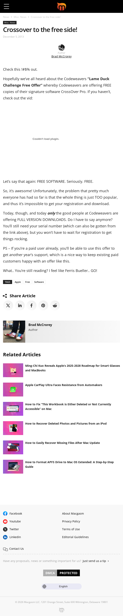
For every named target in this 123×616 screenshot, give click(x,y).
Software (39, 281)
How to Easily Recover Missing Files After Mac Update (62, 443)
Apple (18, 281)
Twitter (14, 529)
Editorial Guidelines (75, 537)
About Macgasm (73, 513)
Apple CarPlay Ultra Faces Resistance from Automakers (63, 385)
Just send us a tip (94, 561)
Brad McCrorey (61, 56)
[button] (116, 6)
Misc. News (20, 17)
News (6, 17)
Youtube (15, 521)
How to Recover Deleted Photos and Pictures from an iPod (66, 423)
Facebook (15, 513)
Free (27, 281)
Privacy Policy (71, 521)
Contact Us (16, 549)
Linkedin (15, 537)
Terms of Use (71, 529)
